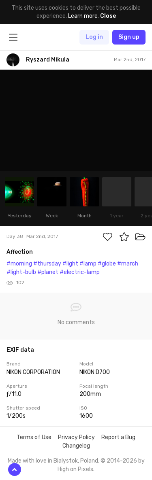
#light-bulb (21, 272)
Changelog (76, 445)
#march (127, 263)
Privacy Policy (76, 437)
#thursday (47, 263)
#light (70, 263)
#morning (19, 263)
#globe (107, 263)
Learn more (83, 16)
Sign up (128, 37)
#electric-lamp (80, 272)
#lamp (87, 263)
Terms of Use (34, 437)
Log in (94, 37)
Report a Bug (118, 437)
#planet (47, 272)
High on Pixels (75, 469)
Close (108, 16)
